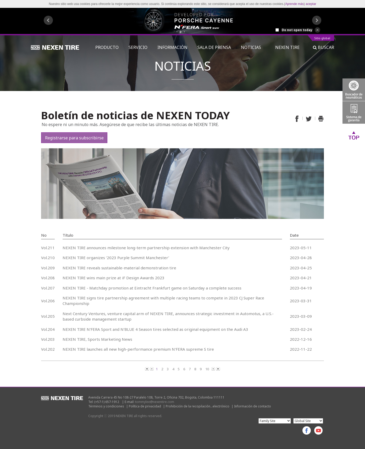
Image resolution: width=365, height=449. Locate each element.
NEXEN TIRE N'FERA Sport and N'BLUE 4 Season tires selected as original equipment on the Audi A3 (155, 329)
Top (353, 135)
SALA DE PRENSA (214, 47)
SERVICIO (138, 47)
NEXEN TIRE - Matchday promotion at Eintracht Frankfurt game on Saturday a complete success (152, 288)
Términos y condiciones (106, 406)
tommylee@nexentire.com (154, 402)
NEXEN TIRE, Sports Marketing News (97, 339)
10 (207, 369)
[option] (182, 21)
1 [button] (180, 32)
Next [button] (316, 20)
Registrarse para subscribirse (74, 138)
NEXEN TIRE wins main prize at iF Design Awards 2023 (113, 277)
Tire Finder (353, 89)
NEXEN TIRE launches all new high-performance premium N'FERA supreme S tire (138, 349)
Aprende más (294, 4)
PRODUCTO (107, 47)
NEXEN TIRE (287, 47)
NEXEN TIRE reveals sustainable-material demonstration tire (119, 267)
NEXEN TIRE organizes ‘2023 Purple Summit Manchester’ (116, 257)
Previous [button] (48, 20)
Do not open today (297, 30)
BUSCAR (323, 47)
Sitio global (322, 38)
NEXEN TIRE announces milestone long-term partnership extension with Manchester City (146, 247)
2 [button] (184, 32)
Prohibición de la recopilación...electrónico (197, 406)
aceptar (311, 4)
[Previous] (147, 368)
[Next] (213, 368)
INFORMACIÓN (172, 47)
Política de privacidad (145, 406)
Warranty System (353, 112)
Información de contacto (252, 406)
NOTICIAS (253, 47)
